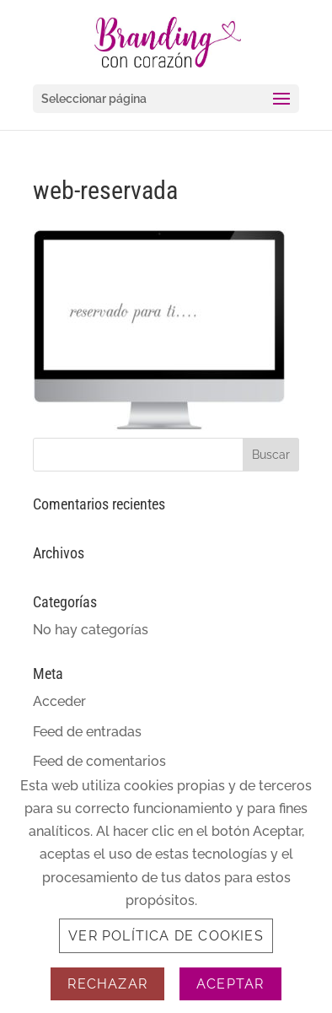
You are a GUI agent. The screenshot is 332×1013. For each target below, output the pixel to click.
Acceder (59, 701)
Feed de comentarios (99, 761)
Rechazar (107, 984)
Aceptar (230, 984)
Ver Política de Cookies (166, 936)
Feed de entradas (87, 732)
